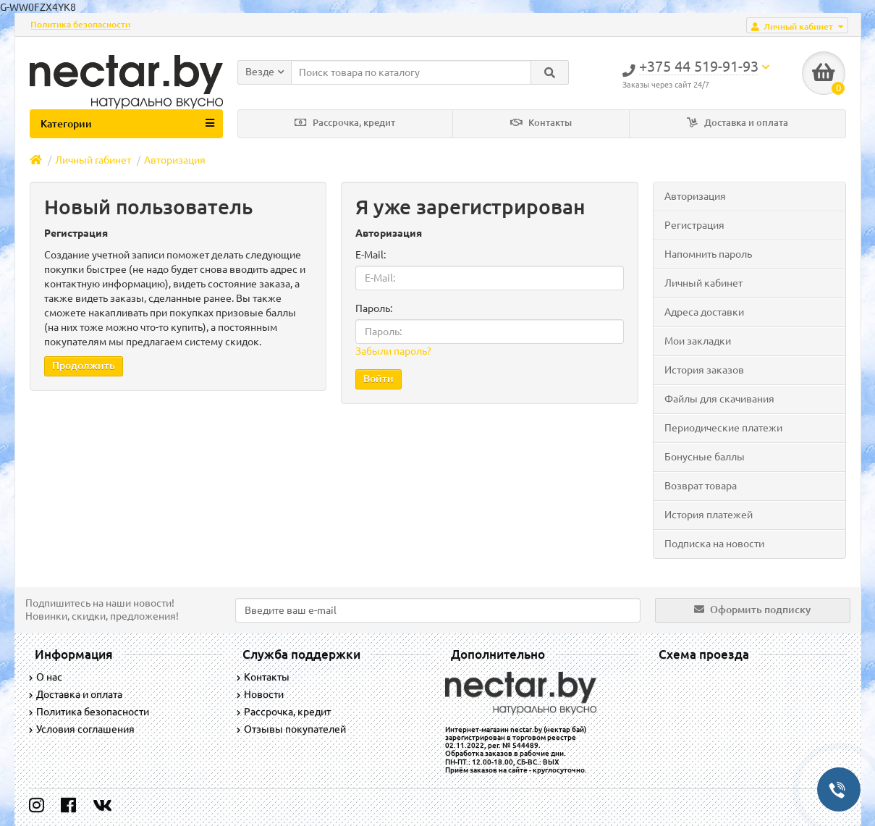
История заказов (704, 370)
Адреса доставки (704, 312)
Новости (260, 694)
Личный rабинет (93, 160)
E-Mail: (370, 255)
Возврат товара (700, 486)
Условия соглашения (82, 729)
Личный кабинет (703, 283)
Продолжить (83, 365)
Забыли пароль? (393, 351)
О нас (45, 677)
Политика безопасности (80, 24)
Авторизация (175, 160)
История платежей (708, 515)
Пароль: (373, 308)
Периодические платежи (723, 428)
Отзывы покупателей (291, 729)
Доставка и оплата (737, 122)
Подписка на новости (714, 543)
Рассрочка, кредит (345, 122)
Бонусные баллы (704, 457)
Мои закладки (697, 341)
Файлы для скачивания (719, 399)
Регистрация (694, 225)
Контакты (541, 122)
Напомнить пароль (708, 254)
